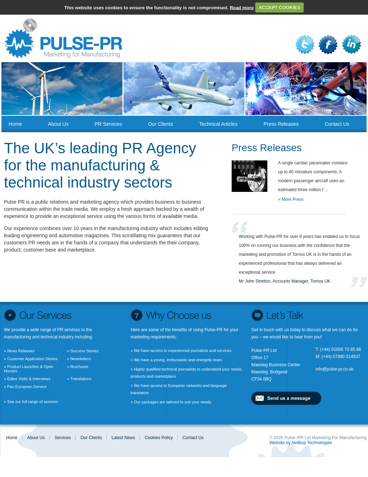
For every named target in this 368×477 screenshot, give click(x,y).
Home (15, 124)
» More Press (290, 199)
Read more (242, 7)
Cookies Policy (159, 437)
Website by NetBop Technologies (300, 442)
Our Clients (160, 124)
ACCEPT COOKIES (279, 7)
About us (58, 124)
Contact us (336, 124)
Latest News (123, 437)
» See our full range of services (31, 401)
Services (62, 437)
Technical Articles (218, 124)
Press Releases (280, 124)
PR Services (108, 124)
